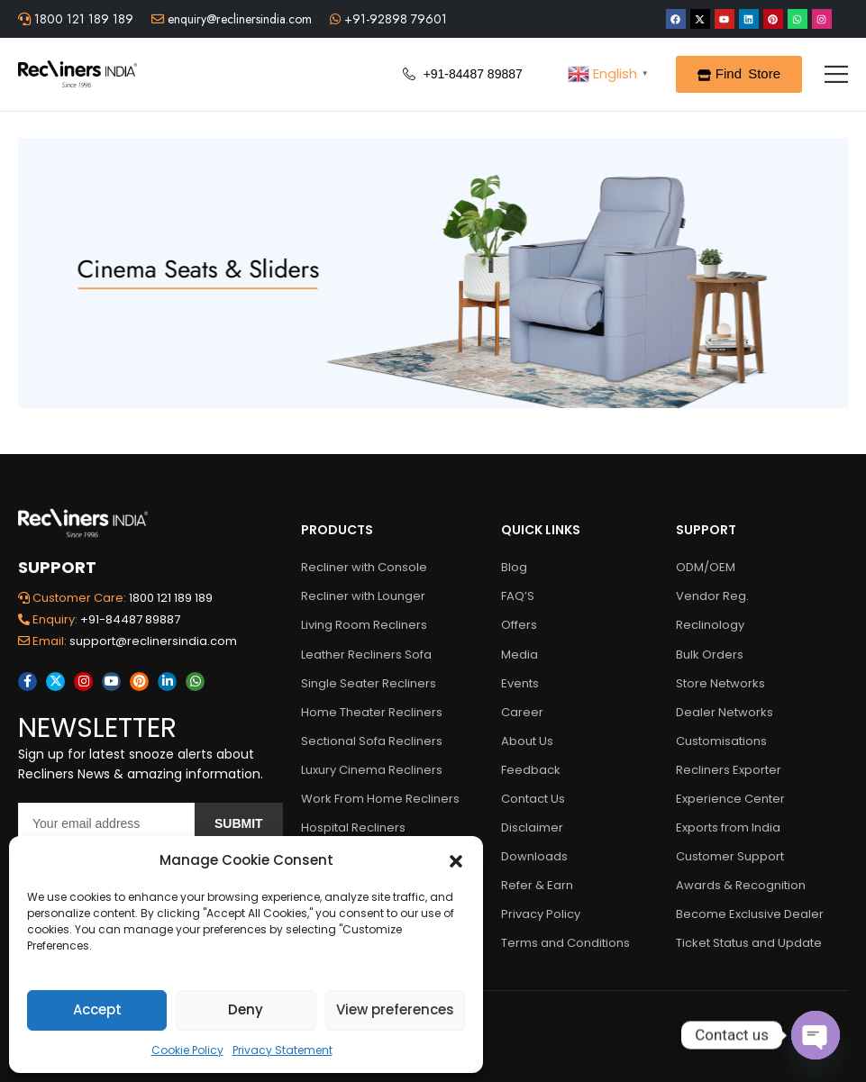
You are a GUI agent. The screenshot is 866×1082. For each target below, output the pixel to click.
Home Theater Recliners (371, 712)
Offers (519, 624)
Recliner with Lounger (363, 596)
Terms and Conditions (565, 942)
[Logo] (77, 73)
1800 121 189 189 (82, 19)
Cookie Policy (187, 1050)
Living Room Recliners (364, 624)
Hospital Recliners (353, 827)
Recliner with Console (364, 567)
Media (519, 654)
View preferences (395, 1009)
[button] (456, 860)
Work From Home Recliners (376, 798)
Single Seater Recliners (368, 683)
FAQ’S (517, 596)
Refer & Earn (537, 885)
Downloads (534, 856)
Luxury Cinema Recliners (371, 769)
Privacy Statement (282, 1050)
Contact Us (533, 798)
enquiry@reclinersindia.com (238, 19)
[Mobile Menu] (836, 74)
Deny (245, 1009)
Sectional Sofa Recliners (371, 741)
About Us (527, 741)
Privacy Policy (540, 914)
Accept (97, 1009)
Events (520, 683)
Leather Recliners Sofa (366, 654)
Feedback (531, 769)
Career (522, 712)
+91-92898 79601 (394, 19)
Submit (238, 823)
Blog (514, 567)
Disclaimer (532, 827)
